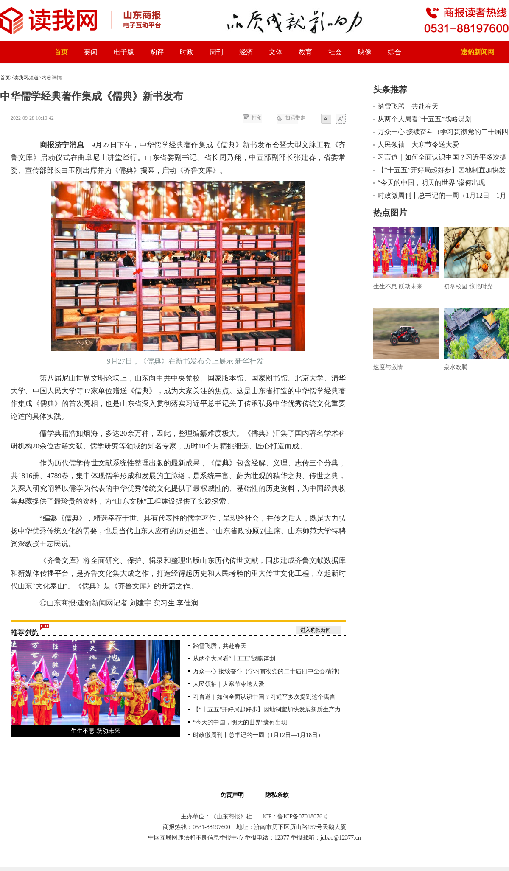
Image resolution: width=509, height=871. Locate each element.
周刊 (216, 52)
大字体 (341, 119)
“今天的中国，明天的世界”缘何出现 (240, 722)
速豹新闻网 (478, 52)
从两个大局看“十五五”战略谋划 (234, 658)
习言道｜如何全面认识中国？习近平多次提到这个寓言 (264, 697)
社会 (335, 52)
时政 (186, 52)
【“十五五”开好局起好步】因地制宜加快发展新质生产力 (267, 709)
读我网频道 (26, 78)
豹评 (157, 52)
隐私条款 (277, 795)
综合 (394, 52)
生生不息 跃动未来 (95, 731)
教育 (305, 52)
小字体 (326, 119)
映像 (365, 52)
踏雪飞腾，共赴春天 (219, 646)
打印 (257, 118)
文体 (275, 52)
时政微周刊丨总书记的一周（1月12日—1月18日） (258, 735)
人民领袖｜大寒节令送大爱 (228, 684)
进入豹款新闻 (315, 630)
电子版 (124, 52)
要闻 (91, 52)
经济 (246, 52)
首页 (61, 52)
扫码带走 (295, 118)
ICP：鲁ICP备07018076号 (295, 816)
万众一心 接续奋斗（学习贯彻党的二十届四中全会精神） (268, 671)
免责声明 (233, 795)
